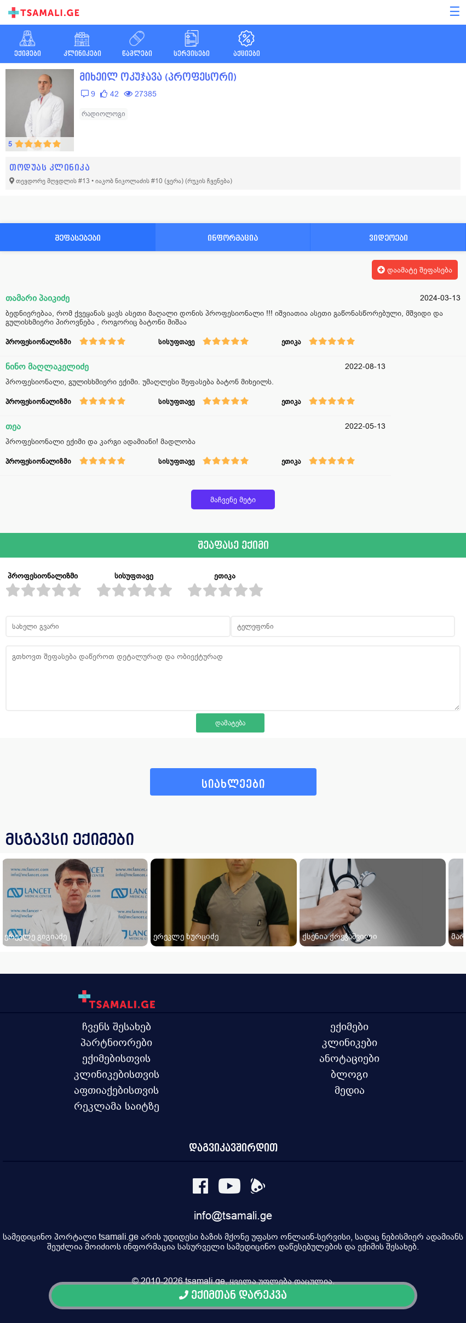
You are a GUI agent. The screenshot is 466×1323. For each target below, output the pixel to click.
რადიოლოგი (103, 114)
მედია (350, 1090)
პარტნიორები (116, 1042)
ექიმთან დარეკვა (233, 1295)
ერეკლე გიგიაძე (35, 936)
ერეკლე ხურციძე (185, 936)
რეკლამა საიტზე (116, 1106)
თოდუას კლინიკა (49, 167)
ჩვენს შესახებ (116, 1026)
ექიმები (349, 1026)
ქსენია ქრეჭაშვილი (339, 936)
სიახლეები (233, 784)
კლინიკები (349, 1042)
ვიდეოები (388, 238)
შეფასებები (78, 238)
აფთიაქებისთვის (116, 1090)
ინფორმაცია (233, 238)
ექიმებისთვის (116, 1058)
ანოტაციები (349, 1058)
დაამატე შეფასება (414, 269)
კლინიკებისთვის (116, 1074)
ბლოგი (349, 1074)
